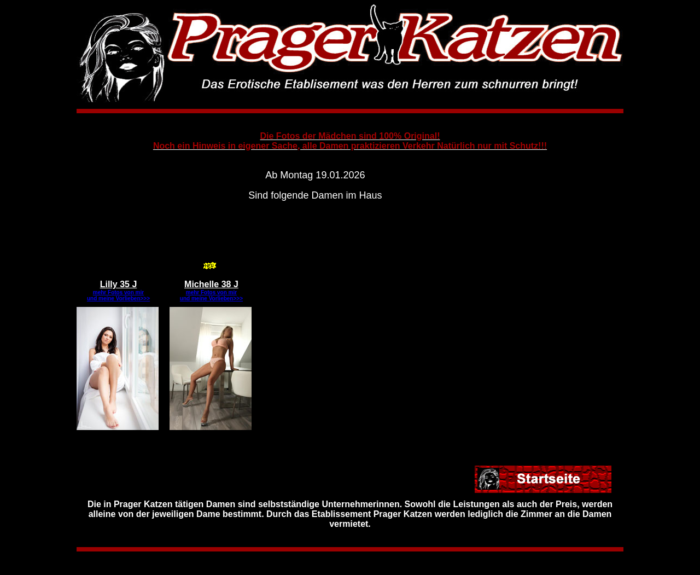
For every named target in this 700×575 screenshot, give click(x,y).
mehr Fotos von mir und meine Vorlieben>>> (118, 295)
